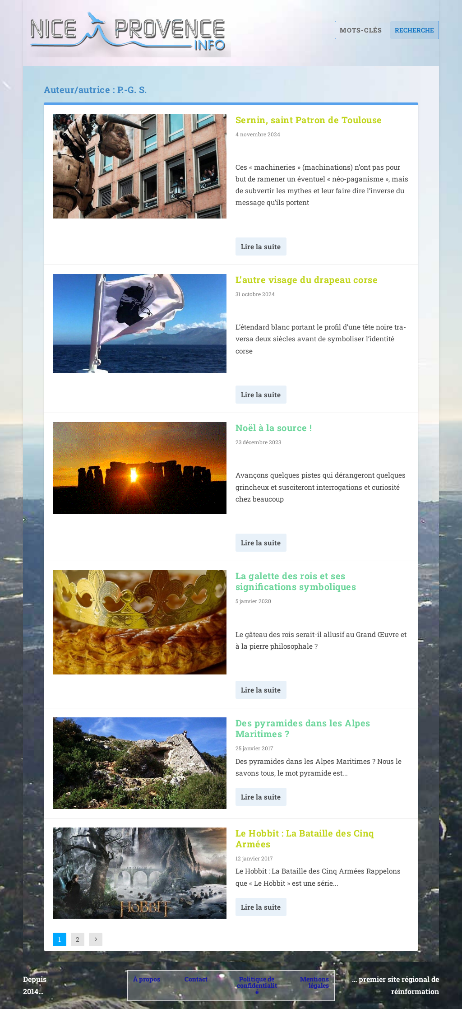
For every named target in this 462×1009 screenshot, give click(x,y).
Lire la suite (261, 246)
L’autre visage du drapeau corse (307, 279)
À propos (146, 979)
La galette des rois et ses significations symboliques (296, 581)
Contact (196, 979)
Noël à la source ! (274, 427)
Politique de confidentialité (257, 985)
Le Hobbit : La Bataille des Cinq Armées (305, 838)
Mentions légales (314, 982)
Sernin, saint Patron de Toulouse (309, 120)
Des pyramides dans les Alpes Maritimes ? (303, 728)
